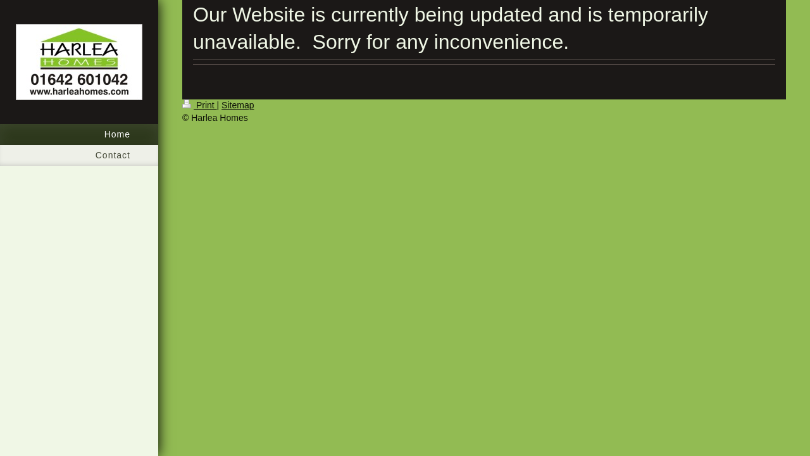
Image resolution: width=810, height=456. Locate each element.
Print (199, 105)
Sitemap (237, 105)
